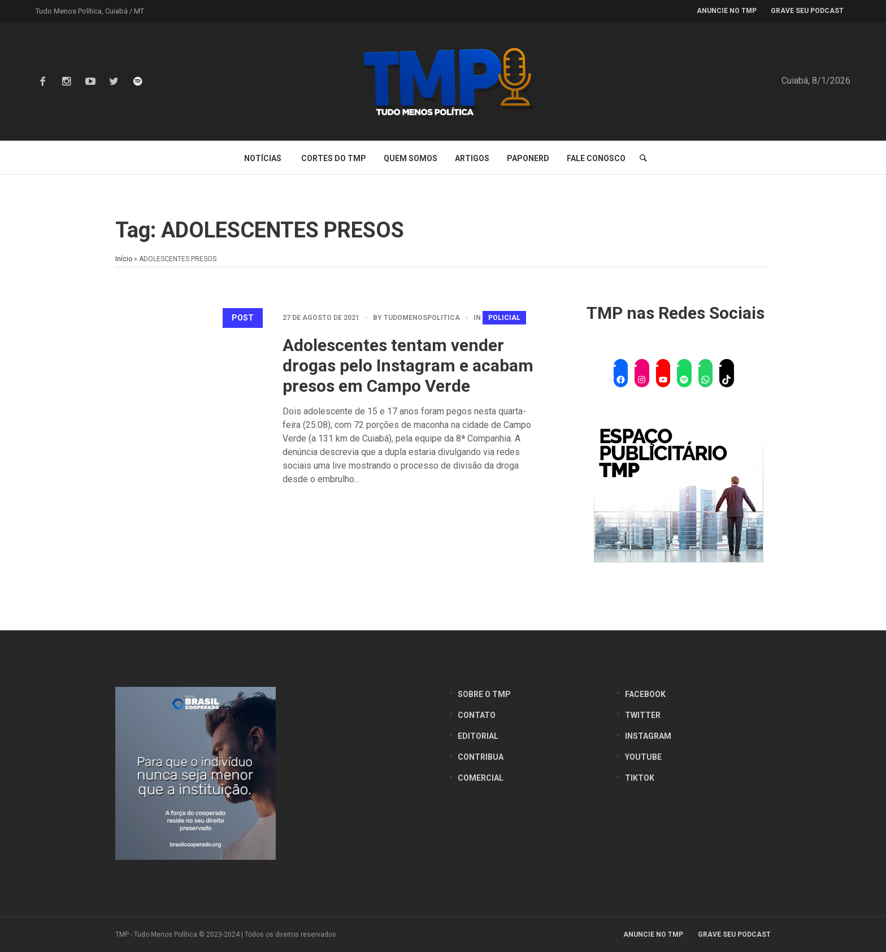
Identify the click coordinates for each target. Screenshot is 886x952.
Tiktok (639, 777)
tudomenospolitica (422, 318)
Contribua (480, 756)
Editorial (478, 736)
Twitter (643, 715)
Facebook (645, 694)
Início (123, 259)
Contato (477, 715)
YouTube (643, 756)
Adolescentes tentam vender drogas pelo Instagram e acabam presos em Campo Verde (408, 365)
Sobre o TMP (484, 694)
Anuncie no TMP (653, 934)
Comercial (480, 777)
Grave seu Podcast (734, 934)
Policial (504, 318)
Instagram (648, 736)
